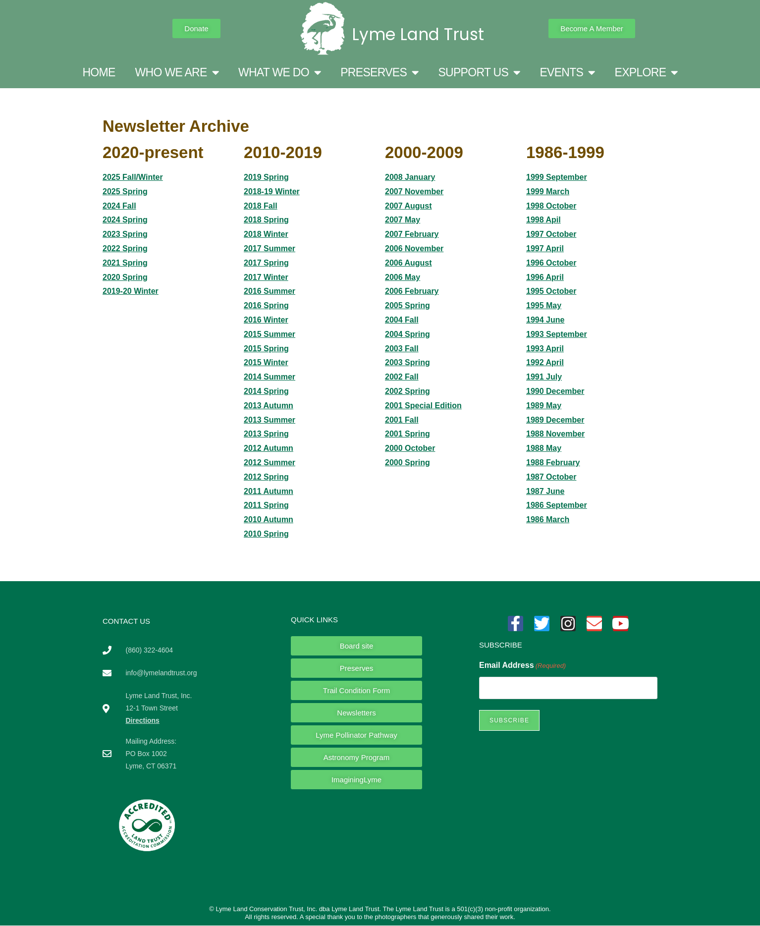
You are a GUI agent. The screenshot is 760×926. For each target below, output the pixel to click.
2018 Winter (266, 234)
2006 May (402, 277)
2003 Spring (407, 362)
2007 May (402, 220)
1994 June (545, 320)
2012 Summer (269, 462)
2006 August (408, 263)
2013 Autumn (268, 405)
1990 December (555, 391)
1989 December (555, 420)
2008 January (410, 177)
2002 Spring (407, 391)
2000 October (410, 448)
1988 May (543, 448)
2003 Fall (402, 348)
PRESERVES (379, 72)
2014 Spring (266, 391)
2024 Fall (119, 206)
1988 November (555, 434)
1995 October (551, 291)
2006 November (414, 248)
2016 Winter (266, 320)
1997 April (545, 248)
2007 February (412, 234)
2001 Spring (407, 434)
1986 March (547, 519)
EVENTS (567, 72)
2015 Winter (266, 362)
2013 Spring (266, 434)
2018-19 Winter (272, 191)
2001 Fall (402, 420)
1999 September (556, 177)
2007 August (408, 206)
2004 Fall (402, 320)
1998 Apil (543, 220)
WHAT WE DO (279, 72)
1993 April (545, 348)
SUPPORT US (479, 72)
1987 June (545, 491)
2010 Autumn (268, 519)
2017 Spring (266, 263)
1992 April (545, 362)
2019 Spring (266, 177)
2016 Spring (266, 305)
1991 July (544, 377)
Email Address (522, 665)
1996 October (551, 263)
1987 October (551, 477)
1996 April (545, 277)
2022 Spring (125, 248)
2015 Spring (266, 348)
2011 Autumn (268, 491)
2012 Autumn (268, 448)
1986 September (556, 505)
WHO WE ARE (176, 72)
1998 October (551, 206)
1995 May (543, 305)
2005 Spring (407, 305)
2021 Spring (125, 263)
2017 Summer (269, 248)
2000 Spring (407, 462)
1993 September (556, 334)
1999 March (547, 191)
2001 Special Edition (423, 405)
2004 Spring (407, 334)
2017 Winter (266, 277)
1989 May (543, 405)
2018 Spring (266, 220)
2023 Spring (125, 234)
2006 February (412, 291)
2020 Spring (125, 277)
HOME (98, 72)
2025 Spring (125, 191)
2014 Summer (269, 377)
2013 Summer (269, 420)
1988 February (553, 462)
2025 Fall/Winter (133, 177)
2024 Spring (125, 220)
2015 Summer (269, 334)
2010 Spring (266, 534)
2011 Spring (266, 505)
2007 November (414, 191)
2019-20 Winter (131, 291)
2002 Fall (402, 377)
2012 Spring (266, 477)
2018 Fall (260, 206)
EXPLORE (646, 72)
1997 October (551, 234)
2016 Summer (269, 291)
